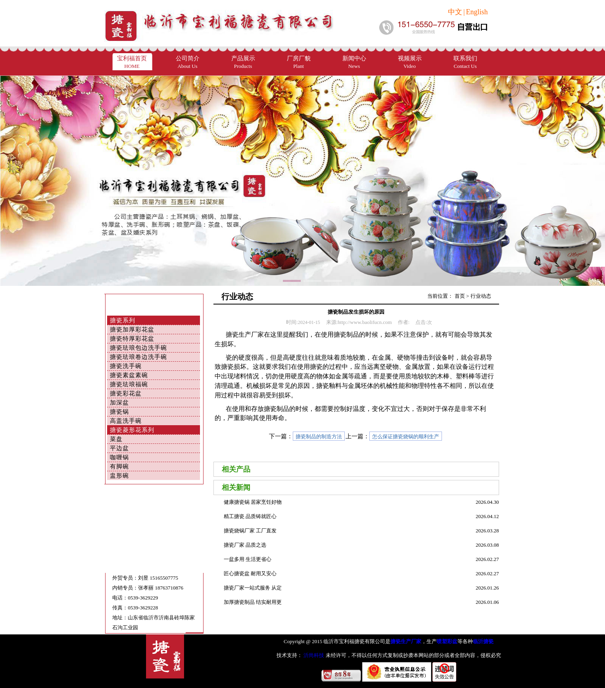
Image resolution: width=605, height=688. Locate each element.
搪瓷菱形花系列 (132, 430)
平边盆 (119, 448)
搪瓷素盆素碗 (129, 375)
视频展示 (410, 62)
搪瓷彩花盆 (126, 393)
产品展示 (243, 62)
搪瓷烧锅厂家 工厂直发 (250, 531)
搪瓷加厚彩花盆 (132, 329)
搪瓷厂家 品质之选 (245, 545)
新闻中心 (354, 62)
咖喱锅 (119, 457)
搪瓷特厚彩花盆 (132, 338)
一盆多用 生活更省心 (247, 559)
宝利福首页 (132, 62)
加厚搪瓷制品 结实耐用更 (253, 602)
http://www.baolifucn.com (365, 322)
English (477, 12)
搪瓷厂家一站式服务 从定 (253, 588)
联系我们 (465, 62)
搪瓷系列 (122, 320)
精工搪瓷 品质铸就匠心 (250, 516)
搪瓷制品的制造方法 (319, 436)
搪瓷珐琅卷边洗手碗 (138, 357)
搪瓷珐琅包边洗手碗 (138, 348)
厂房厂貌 (299, 62)
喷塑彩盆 (447, 641)
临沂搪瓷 (483, 641)
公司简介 (188, 62)
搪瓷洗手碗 (126, 366)
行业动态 (481, 296)
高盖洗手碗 (126, 421)
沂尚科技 (313, 655)
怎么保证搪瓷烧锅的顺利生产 (405, 436)
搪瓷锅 (119, 412)
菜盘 (116, 439)
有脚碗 (119, 466)
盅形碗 (119, 475)
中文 (455, 12)
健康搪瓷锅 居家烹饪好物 (253, 502)
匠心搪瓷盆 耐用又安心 (250, 573)
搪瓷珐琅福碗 (129, 384)
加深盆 (119, 402)
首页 (460, 296)
